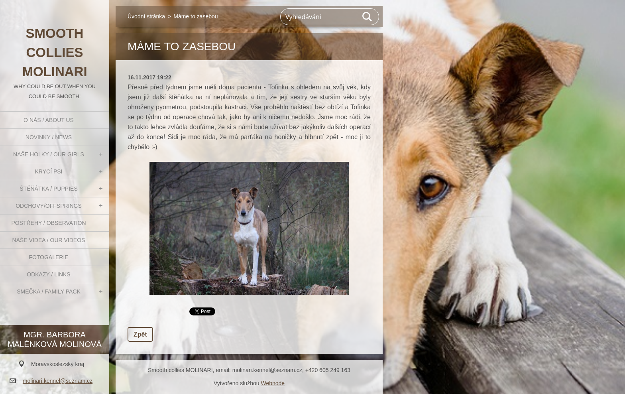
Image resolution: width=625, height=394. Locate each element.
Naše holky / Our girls (48, 154)
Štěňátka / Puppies (49, 188)
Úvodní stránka (146, 16)
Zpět (140, 334)
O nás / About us (49, 120)
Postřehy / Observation (48, 223)
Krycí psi (49, 171)
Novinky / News (49, 137)
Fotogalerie (48, 257)
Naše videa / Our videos (48, 240)
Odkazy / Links (48, 274)
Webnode (273, 383)
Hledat (367, 17)
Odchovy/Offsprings (49, 206)
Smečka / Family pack (49, 291)
